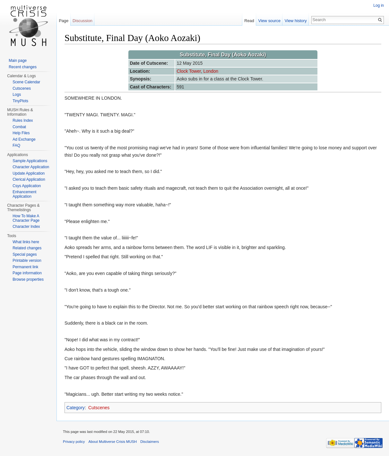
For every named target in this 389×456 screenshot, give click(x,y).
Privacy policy (74, 442)
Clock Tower (189, 71)
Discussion (82, 20)
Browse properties (28, 279)
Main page (18, 60)
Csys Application (27, 186)
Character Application (31, 167)
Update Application (29, 173)
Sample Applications (30, 161)
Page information (27, 273)
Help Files (21, 133)
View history (296, 20)
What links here (26, 242)
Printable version (27, 260)
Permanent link (25, 267)
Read (249, 20)
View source (269, 20)
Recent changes (23, 67)
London (210, 71)
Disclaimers (149, 442)
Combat (19, 127)
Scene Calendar (26, 82)
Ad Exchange (24, 139)
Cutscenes (98, 407)
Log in (378, 5)
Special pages (25, 254)
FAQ (16, 145)
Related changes (27, 248)
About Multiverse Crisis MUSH (113, 442)
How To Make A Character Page (26, 218)
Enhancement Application (24, 194)
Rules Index (23, 120)
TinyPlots (20, 101)
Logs (17, 94)
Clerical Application (29, 179)
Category (75, 407)
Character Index (26, 226)
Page (63, 20)
